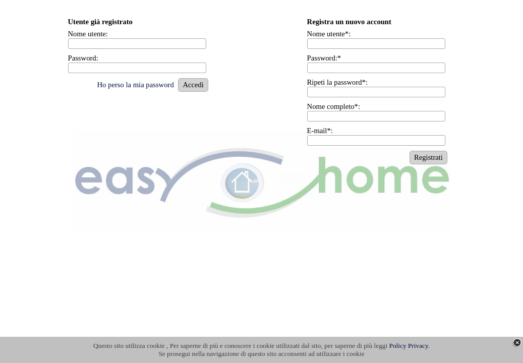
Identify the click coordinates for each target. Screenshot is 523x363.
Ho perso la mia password (135, 85)
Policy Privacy (408, 345)
